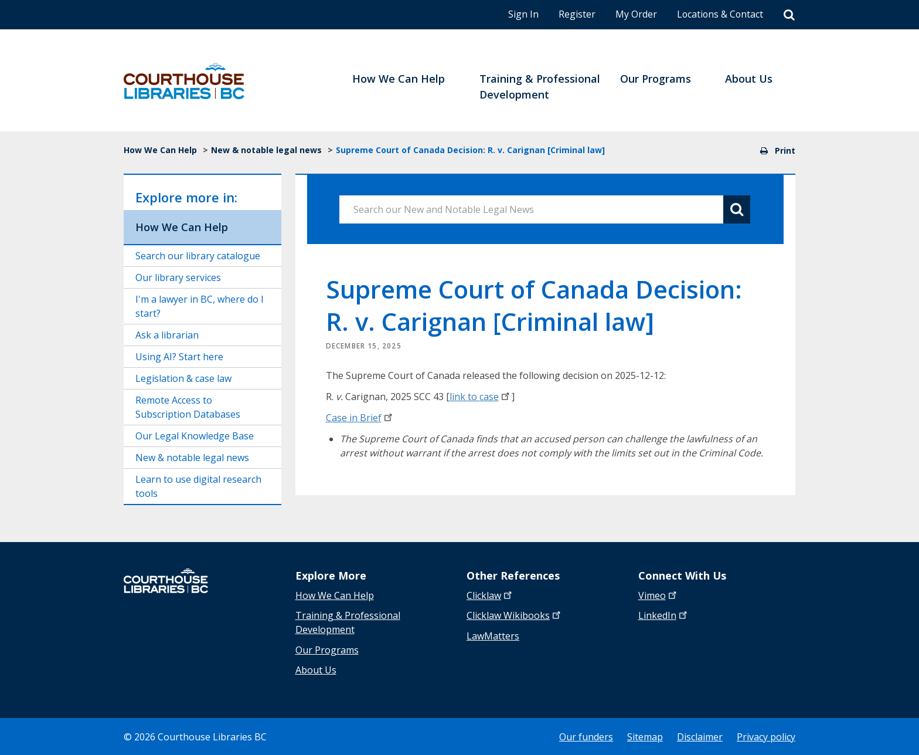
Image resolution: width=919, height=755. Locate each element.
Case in (360, 417)
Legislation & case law (183, 378)
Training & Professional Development (347, 622)
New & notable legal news (266, 149)
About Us (315, 669)
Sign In (521, 14)
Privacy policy (766, 736)
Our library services (178, 277)
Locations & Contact (719, 14)
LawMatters (493, 635)
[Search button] (736, 209)
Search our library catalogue (197, 255)
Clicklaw (515, 615)
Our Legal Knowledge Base (194, 435)
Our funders (586, 736)
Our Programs (327, 649)
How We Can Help (160, 149)
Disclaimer (700, 736)
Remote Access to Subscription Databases (187, 407)
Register (575, 14)
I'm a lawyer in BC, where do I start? (199, 306)
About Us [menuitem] (748, 79)
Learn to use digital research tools (198, 486)
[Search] (789, 15)
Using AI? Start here (179, 356)
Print (777, 150)
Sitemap (645, 736)
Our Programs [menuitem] (655, 79)
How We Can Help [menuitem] (398, 79)
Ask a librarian (167, 335)
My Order (634, 14)
